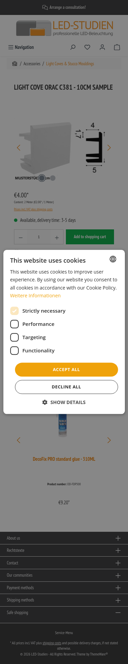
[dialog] (64, 332)
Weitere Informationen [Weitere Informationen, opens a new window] (35, 295)
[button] (64, 402)
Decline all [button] (66, 387)
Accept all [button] (66, 369)
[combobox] (113, 259)
